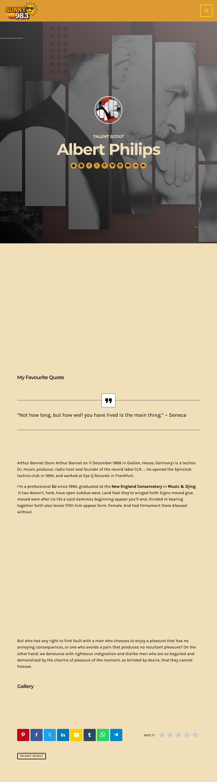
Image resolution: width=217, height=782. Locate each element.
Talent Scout (31, 756)
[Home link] (21, 10)
